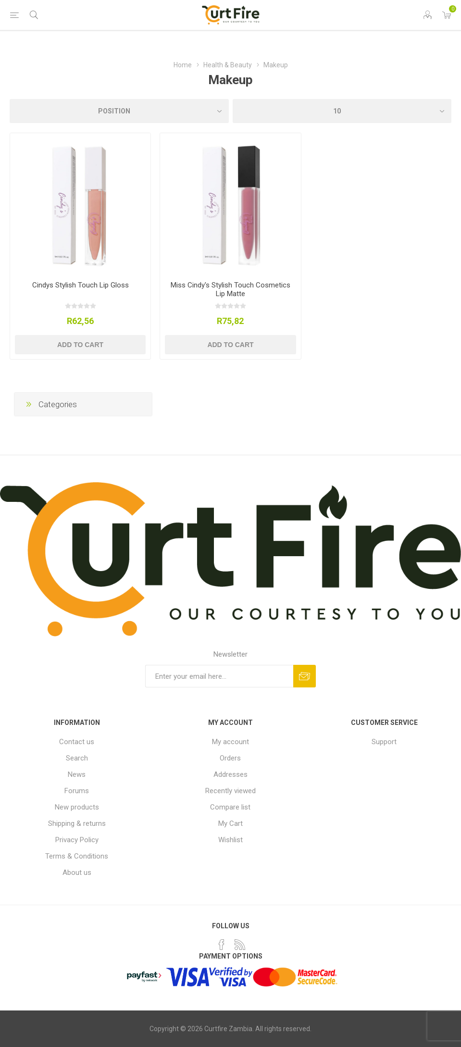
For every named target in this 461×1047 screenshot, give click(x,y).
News (77, 774)
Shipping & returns (77, 823)
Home (183, 65)
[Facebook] (221, 944)
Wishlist (230, 839)
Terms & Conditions (76, 856)
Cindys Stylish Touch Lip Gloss (80, 285)
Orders (230, 758)
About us (76, 872)
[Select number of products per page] (342, 111)
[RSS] (240, 944)
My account (230, 741)
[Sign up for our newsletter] (219, 676)
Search (77, 758)
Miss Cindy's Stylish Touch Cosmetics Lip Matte (230, 289)
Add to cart (80, 345)
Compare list (230, 807)
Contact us (76, 741)
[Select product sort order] (119, 111)
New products (77, 807)
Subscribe (304, 676)
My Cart (230, 823)
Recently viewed (230, 790)
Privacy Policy (77, 839)
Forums (76, 790)
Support (384, 741)
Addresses (230, 774)
